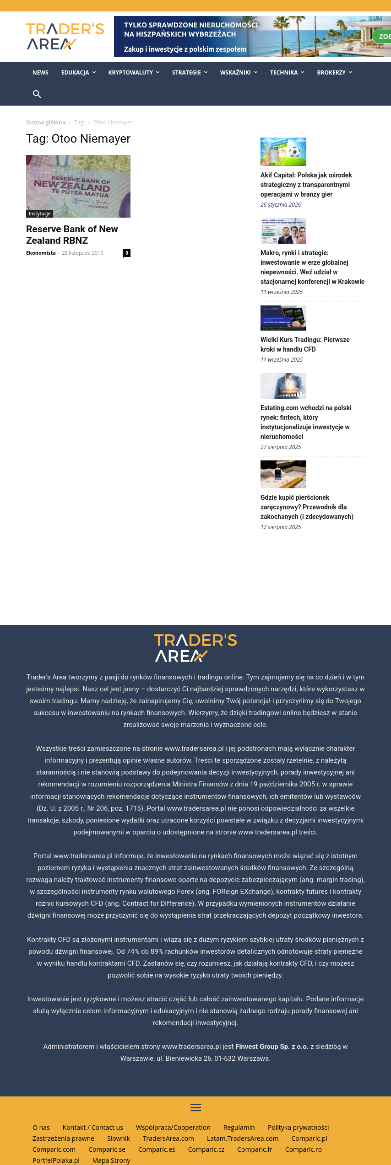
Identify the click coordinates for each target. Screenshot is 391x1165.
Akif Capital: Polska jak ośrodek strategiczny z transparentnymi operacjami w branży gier (306, 184)
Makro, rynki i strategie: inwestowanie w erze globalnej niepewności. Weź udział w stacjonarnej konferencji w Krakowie (312, 267)
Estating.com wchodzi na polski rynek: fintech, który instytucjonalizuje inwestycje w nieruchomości (306, 422)
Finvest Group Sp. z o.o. (272, 1046)
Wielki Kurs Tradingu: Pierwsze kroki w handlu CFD (305, 344)
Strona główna (45, 122)
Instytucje (39, 213)
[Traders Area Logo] (63, 36)
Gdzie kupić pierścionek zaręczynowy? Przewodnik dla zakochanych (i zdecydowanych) (307, 507)
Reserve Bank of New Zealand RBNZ (72, 235)
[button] (37, 95)
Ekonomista (41, 252)
